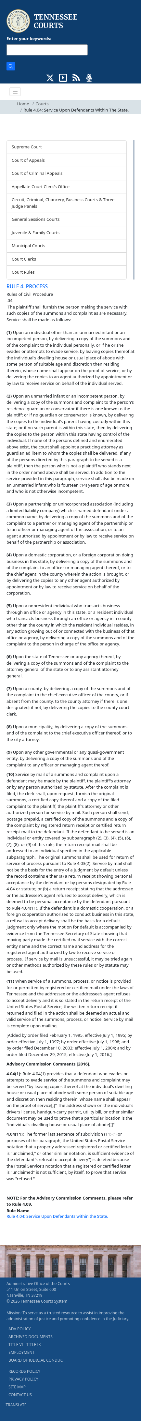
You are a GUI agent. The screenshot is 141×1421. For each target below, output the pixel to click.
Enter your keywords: (28, 38)
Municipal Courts (28, 246)
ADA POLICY (19, 1329)
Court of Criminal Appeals (37, 173)
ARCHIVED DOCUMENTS (30, 1336)
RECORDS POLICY (24, 1371)
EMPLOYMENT (21, 1352)
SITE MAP (17, 1387)
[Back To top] (17, 1232)
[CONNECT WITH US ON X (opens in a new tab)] (50, 77)
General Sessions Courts (36, 219)
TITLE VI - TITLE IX (24, 1344)
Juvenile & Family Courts (35, 232)
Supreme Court (27, 147)
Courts (41, 104)
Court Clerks (24, 259)
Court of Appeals (28, 160)
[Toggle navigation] (15, 91)
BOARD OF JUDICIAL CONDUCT (36, 1360)
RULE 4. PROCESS (27, 286)
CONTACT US (20, 1395)
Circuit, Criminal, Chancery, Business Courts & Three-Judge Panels (64, 203)
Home (23, 104)
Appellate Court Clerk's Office (41, 186)
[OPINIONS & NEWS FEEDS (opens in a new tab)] (76, 77)
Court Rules (23, 272)
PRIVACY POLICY (23, 1379)
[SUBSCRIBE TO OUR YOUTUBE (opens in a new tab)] (63, 77)
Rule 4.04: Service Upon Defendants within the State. (57, 1216)
